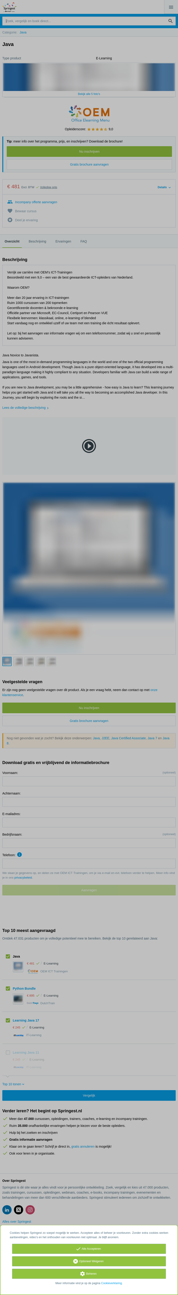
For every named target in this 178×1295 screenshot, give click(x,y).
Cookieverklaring (111, 1283)
